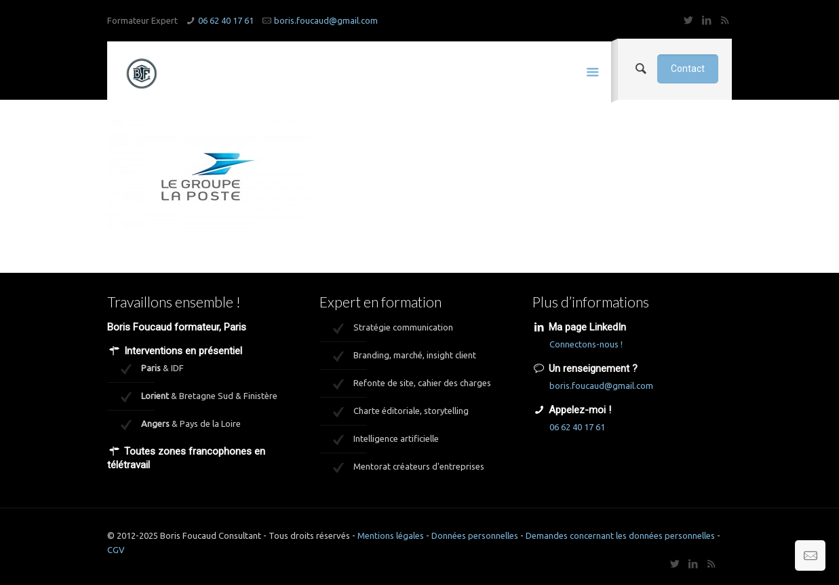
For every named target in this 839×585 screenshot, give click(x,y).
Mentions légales (390, 535)
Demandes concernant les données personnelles (620, 535)
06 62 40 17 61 (226, 20)
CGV (116, 549)
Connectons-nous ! (586, 344)
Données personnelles (474, 535)
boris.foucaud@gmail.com (326, 20)
